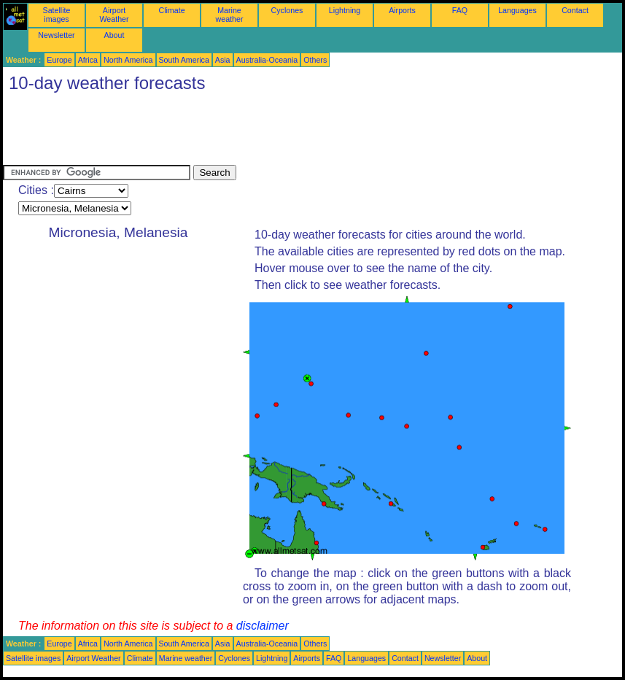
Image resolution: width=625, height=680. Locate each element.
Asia (222, 59)
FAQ (459, 10)
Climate (171, 10)
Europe (59, 59)
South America (184, 59)
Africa (88, 59)
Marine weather (230, 14)
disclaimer (262, 625)
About (114, 35)
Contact (575, 10)
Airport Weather (113, 14)
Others (315, 59)
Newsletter (56, 35)
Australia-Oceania (267, 59)
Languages (517, 10)
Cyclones (287, 10)
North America (128, 59)
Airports (402, 10)
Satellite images (57, 14)
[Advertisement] (268, 132)
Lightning (344, 10)
